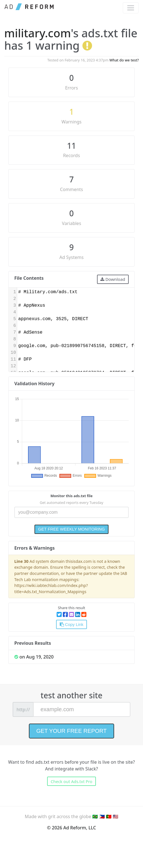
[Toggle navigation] (131, 7)
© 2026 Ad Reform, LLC (71, 828)
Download (112, 279)
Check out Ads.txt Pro (72, 781)
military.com (37, 33)
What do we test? (124, 60)
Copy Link (72, 624)
